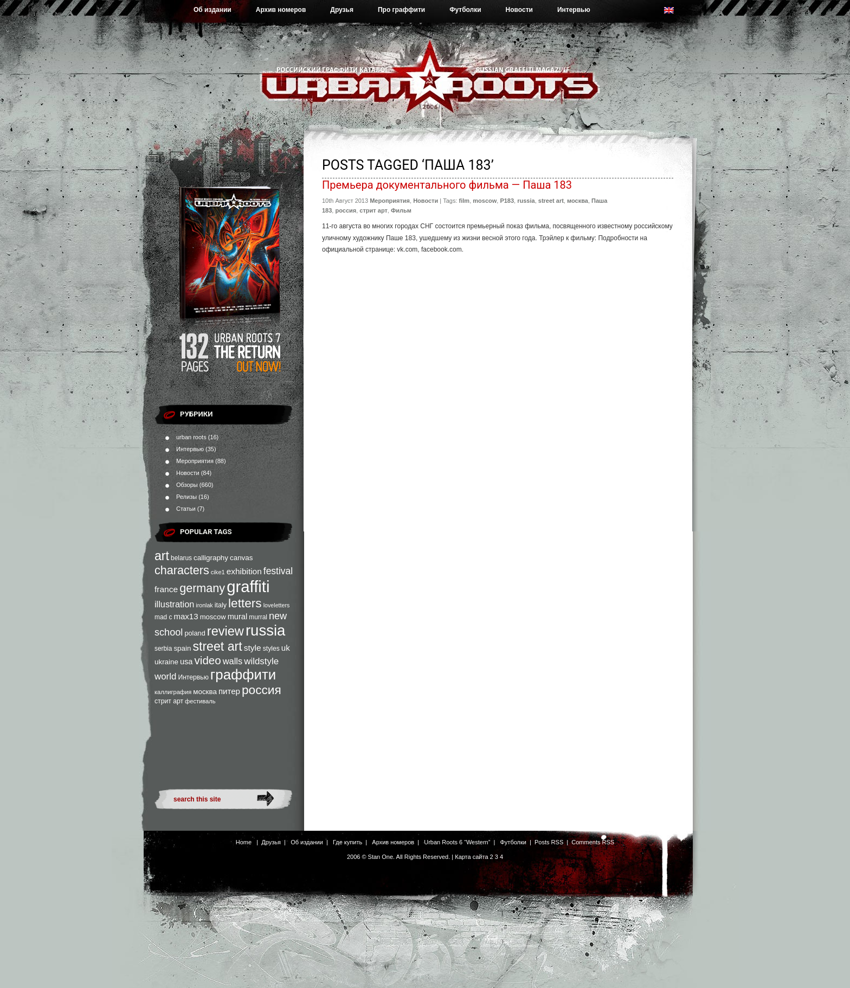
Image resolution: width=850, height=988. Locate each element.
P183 (507, 200)
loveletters (276, 605)
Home (244, 842)
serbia (163, 648)
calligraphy (211, 558)
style (252, 647)
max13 (185, 616)
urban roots (191, 437)
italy (221, 605)
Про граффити (401, 10)
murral (258, 617)
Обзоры (187, 485)
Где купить (347, 842)
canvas (241, 558)
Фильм (401, 210)
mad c (163, 617)
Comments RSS (592, 842)
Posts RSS (549, 842)
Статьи (186, 508)
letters (245, 603)
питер (229, 691)
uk (285, 647)
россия (261, 690)
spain (182, 648)
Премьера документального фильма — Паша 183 (447, 184)
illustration (174, 604)
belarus (181, 558)
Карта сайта (471, 857)
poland (194, 633)
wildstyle (261, 661)
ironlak (204, 605)
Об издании (212, 10)
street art (217, 646)
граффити (243, 674)
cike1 (218, 572)
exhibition (244, 571)
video (208, 660)
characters (181, 570)
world (165, 676)
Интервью (573, 10)
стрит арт (168, 701)
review (225, 631)
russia (265, 630)
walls (233, 661)
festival (278, 571)
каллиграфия (172, 692)
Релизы (186, 496)
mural (238, 616)
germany (202, 588)
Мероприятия (195, 461)
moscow (213, 617)
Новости (519, 10)
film (464, 200)
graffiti (248, 586)
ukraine (166, 662)
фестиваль (200, 701)
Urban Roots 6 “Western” (457, 842)
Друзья (341, 10)
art (161, 556)
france (166, 589)
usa (186, 661)
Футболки (465, 10)
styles (271, 648)
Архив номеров (281, 10)
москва (205, 692)
